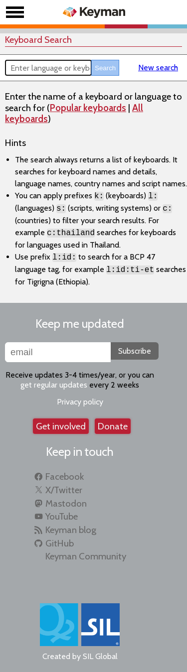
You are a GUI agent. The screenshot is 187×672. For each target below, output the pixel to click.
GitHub (59, 543)
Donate (113, 426)
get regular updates (53, 385)
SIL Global (100, 656)
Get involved (61, 426)
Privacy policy (80, 401)
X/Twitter (63, 490)
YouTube (61, 516)
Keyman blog (70, 530)
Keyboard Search (38, 39)
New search (158, 67)
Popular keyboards (88, 108)
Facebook (64, 476)
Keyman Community (85, 556)
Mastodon (66, 503)
